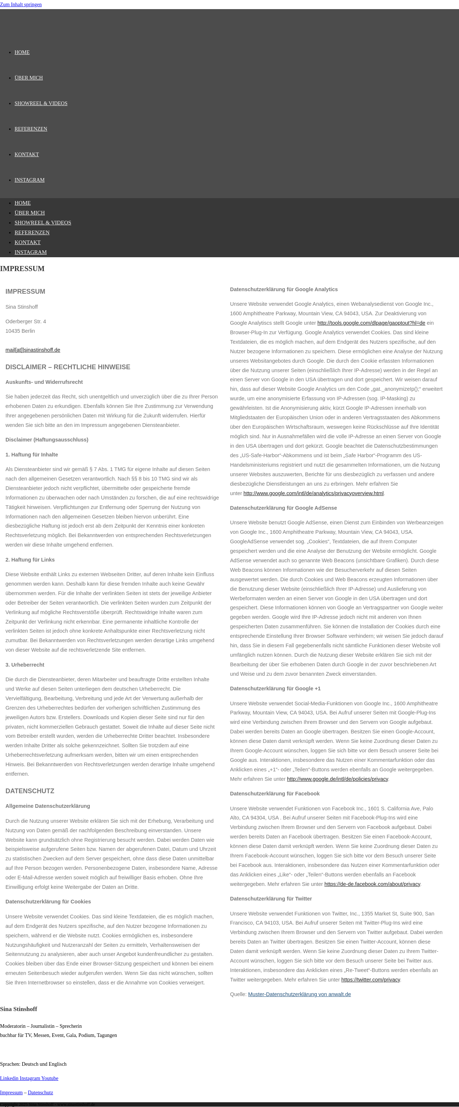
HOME (23, 203)
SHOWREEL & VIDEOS (43, 222)
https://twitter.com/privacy (370, 980)
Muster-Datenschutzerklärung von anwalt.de (299, 994)
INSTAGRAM (31, 252)
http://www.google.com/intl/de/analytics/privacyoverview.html (314, 493)
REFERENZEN (32, 232)
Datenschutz (40, 1092)
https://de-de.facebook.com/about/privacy (372, 884)
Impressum (11, 1092)
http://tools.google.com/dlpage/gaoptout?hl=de (371, 323)
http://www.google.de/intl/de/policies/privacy (337, 779)
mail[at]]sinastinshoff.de (32, 350)
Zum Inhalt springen (21, 4)
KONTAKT (28, 242)
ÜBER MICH (30, 213)
